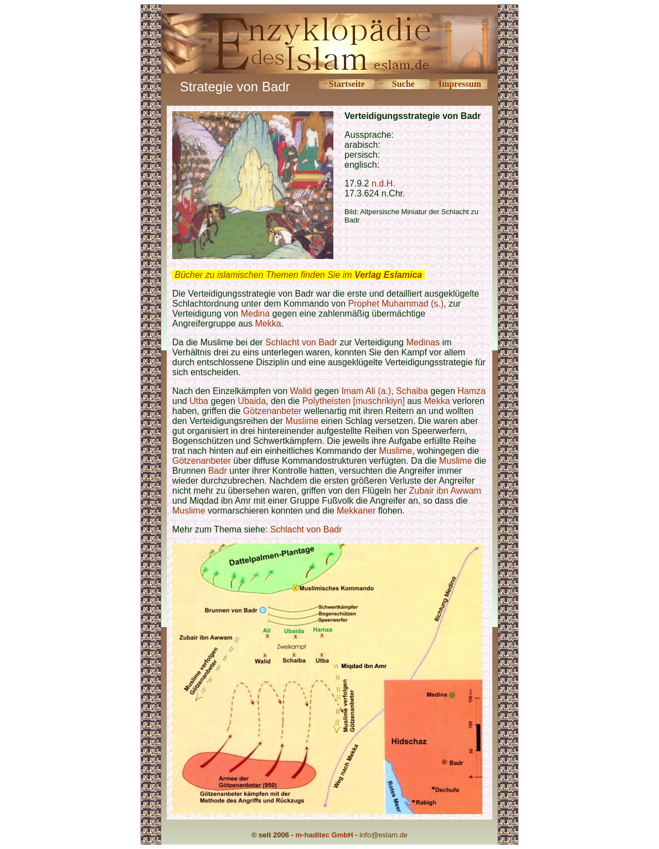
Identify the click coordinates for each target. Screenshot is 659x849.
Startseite (347, 84)
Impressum (460, 84)
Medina (255, 313)
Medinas (422, 342)
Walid (301, 391)
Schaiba (412, 391)
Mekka (268, 323)
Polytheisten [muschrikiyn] (353, 401)
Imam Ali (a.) (366, 391)
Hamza (471, 391)
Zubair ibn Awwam (445, 490)
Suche (403, 84)
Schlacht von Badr (301, 342)
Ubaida (252, 401)
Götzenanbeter (272, 411)
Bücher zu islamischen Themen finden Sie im (298, 274)
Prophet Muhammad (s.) (396, 303)
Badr (217, 470)
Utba (198, 401)
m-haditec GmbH (324, 835)
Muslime (302, 421)
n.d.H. (383, 183)
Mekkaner (356, 510)
